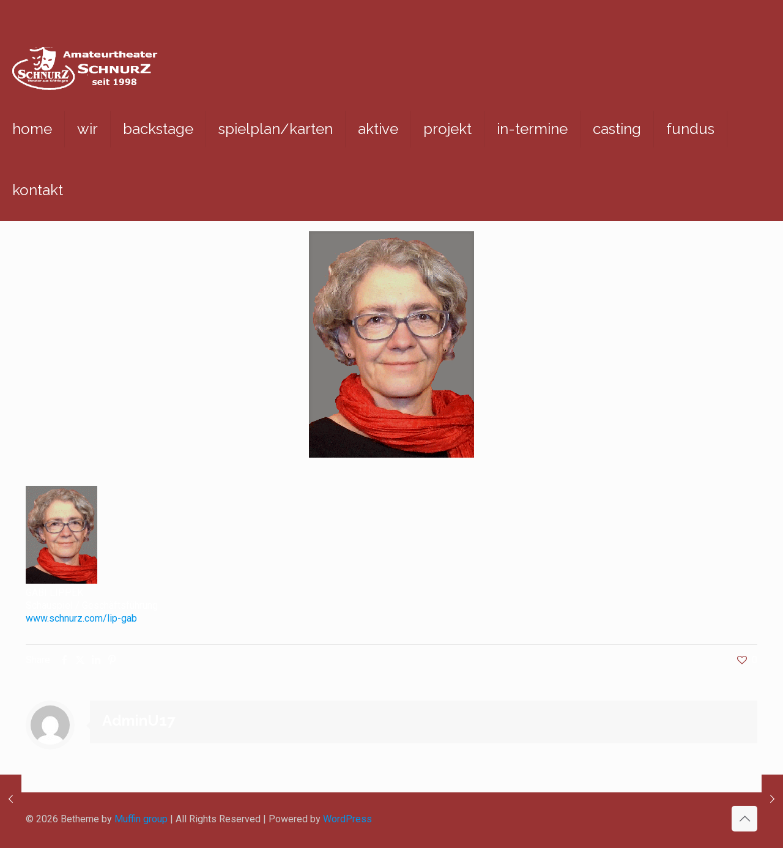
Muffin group (141, 819)
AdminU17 (138, 720)
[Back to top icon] (744, 818)
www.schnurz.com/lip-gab (81, 618)
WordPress (347, 819)
